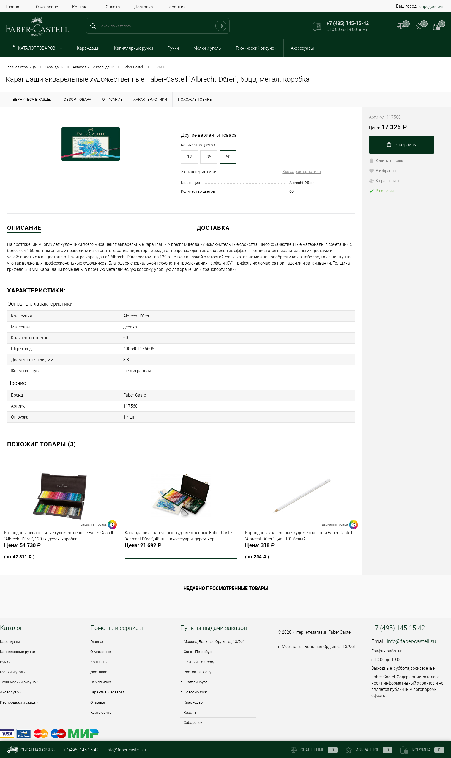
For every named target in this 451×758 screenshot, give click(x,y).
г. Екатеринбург (193, 674)
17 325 (388, 127)
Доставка (143, 6)
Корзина (422, 750)
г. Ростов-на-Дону (195, 664)
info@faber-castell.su (411, 634)
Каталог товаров (36, 48)
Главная (14, 6)
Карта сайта (100, 705)
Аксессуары (302, 48)
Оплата (113, 6)
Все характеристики (301, 171)
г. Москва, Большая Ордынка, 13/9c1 (212, 634)
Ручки (173, 48)
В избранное (383, 170)
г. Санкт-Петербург (196, 644)
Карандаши (88, 48)
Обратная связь (31, 750)
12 (189, 157)
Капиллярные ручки (133, 48)
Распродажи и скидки (19, 695)
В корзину (402, 144)
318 (301, 545)
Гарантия (176, 6)
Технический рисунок (256, 48)
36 (208, 157)
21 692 (181, 542)
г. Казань (188, 705)
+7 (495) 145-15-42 (81, 750)
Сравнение (314, 750)
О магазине (47, 6)
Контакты (82, 6)
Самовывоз (100, 674)
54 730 (60, 545)
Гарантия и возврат (107, 684)
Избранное (369, 750)
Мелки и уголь (207, 48)
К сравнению (384, 180)
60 (228, 157)
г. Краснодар (191, 695)
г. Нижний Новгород (197, 654)
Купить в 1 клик (386, 160)
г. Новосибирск (193, 684)
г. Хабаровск (191, 715)
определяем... (432, 6)
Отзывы (97, 695)
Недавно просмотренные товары (225, 581)
